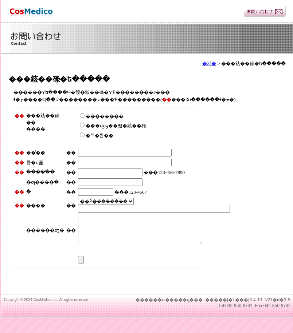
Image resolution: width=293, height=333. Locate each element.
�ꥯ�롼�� (96, 135)
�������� (102, 116)
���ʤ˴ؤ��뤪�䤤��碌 (113, 125)
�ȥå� (209, 63)
